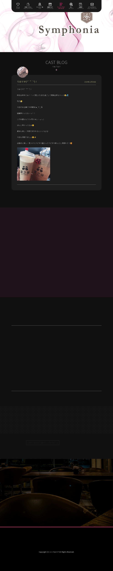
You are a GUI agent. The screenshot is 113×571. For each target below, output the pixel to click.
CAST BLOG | (42, 442)
